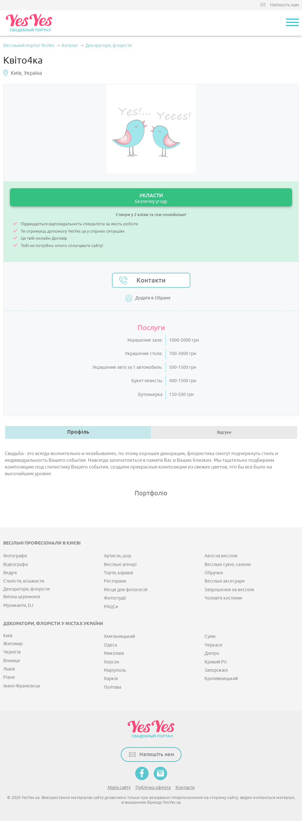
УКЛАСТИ (151, 198)
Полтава (112, 687)
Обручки (214, 573)
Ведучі (10, 573)
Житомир (13, 644)
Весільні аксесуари (224, 581)
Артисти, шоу (117, 556)
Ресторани (115, 581)
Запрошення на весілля (229, 590)
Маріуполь (115, 670)
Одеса (110, 645)
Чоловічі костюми (223, 598)
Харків (111, 678)
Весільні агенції (120, 564)
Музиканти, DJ (18, 605)
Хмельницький (119, 636)
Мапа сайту (119, 787)
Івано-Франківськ (21, 686)
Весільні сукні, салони (228, 564)
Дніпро (212, 653)
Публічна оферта (153, 787)
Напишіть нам (284, 5)
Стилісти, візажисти (23, 581)
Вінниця (11, 660)
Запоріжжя (216, 670)
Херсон (111, 662)
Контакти (151, 280)
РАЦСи (111, 606)
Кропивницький (221, 678)
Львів (9, 669)
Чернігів (12, 652)
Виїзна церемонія (21, 597)
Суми (210, 636)
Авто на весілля (221, 556)
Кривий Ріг (216, 662)
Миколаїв (114, 653)
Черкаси (213, 645)
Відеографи (15, 564)
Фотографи (15, 556)
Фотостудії (115, 598)
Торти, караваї (118, 573)
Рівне (9, 677)
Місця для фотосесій (125, 590)
